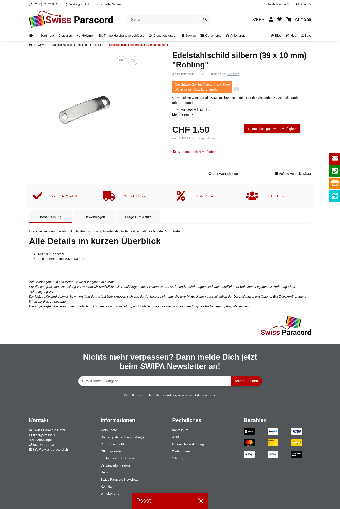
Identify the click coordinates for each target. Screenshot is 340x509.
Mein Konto (109, 430)
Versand (212, 138)
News (105, 472)
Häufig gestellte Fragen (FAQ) (122, 437)
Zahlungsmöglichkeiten (117, 458)
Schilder (233, 74)
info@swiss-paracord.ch (50, 449)
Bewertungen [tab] (94, 217)
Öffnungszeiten (112, 451)
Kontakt (106, 486)
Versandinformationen (116, 465)
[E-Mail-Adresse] (154, 381)
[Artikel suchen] (205, 19)
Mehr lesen (182, 114)
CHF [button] (258, 19)
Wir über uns (110, 493)
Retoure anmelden (114, 444)
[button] (278, 4)
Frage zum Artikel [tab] (138, 217)
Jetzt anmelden (246, 381)
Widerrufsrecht (182, 451)
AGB (175, 437)
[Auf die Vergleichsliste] (121, 60)
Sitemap (178, 458)
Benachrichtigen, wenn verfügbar (272, 129)
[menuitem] (31, 35)
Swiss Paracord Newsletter (120, 479)
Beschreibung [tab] (51, 217)
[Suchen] (163, 19)
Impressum (180, 430)
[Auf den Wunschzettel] (132, 60)
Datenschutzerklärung (188, 444)
